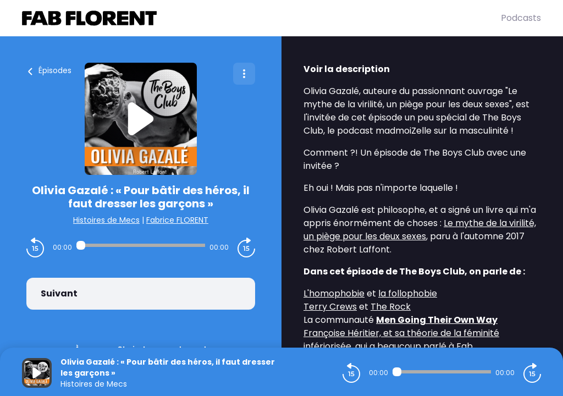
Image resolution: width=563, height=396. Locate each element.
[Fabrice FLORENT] (261, 18)
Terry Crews (330, 306)
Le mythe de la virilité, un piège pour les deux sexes (419, 230)
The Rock (391, 306)
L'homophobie (334, 293)
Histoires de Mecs (106, 220)
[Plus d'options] (244, 74)
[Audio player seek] (140, 245)
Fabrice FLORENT (177, 220)
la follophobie (407, 293)
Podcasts (521, 18)
